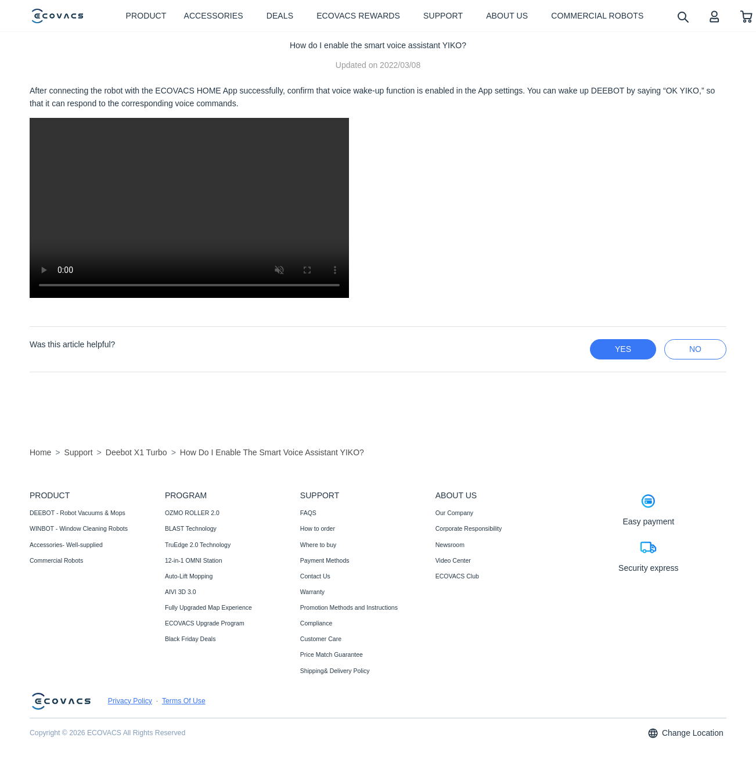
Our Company (454, 512)
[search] (683, 16)
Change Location (685, 733)
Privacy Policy (130, 701)
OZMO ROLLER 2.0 (192, 512)
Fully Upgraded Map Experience (208, 607)
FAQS (308, 512)
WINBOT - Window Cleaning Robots (79, 528)
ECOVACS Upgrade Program (204, 623)
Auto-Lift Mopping (189, 576)
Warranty (312, 591)
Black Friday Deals (190, 638)
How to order (317, 528)
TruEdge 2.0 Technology (198, 544)
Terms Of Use (184, 701)
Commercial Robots (56, 560)
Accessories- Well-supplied (66, 544)
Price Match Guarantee (331, 654)
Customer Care (320, 638)
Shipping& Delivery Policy (335, 670)
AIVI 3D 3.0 (180, 591)
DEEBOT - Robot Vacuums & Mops (77, 512)
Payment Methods (325, 560)
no (695, 349)
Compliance (316, 623)
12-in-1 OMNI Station (193, 560)
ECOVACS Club (457, 576)
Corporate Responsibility (468, 528)
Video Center (453, 560)
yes (623, 349)
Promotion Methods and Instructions (349, 607)
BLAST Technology (191, 528)
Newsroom (450, 544)
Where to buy (318, 544)
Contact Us (315, 576)
